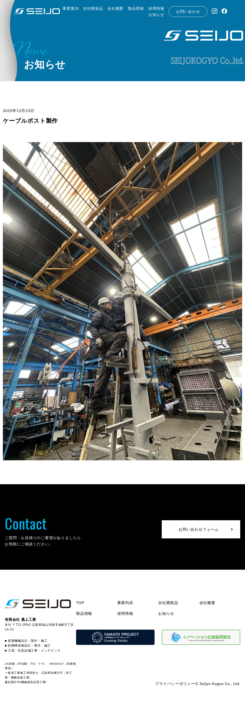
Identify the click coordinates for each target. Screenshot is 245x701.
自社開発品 (168, 602)
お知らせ (166, 613)
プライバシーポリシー (175, 683)
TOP (80, 602)
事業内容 (125, 602)
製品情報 (84, 613)
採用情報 (125, 613)
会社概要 (207, 602)
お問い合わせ (188, 11)
